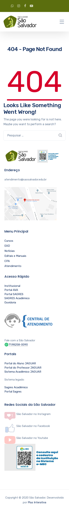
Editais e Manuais (15, 256)
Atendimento (12, 266)
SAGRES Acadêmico (17, 298)
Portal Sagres (13, 391)
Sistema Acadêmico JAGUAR (22, 371)
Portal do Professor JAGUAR (22, 367)
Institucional (12, 286)
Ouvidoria (10, 302)
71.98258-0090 (18, 344)
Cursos (8, 240)
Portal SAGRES (13, 294)
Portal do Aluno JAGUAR (20, 363)
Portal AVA (11, 290)
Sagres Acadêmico (16, 387)
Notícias (9, 251)
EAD (7, 245)
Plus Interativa (37, 502)
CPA (7, 261)
